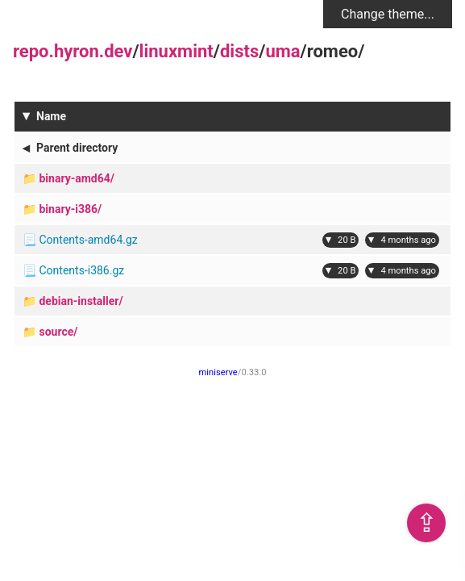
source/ (58, 331)
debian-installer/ (80, 301)
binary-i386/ (70, 209)
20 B (346, 240)
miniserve (218, 372)
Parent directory (77, 147)
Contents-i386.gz (81, 270)
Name (51, 116)
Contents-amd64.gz (88, 239)
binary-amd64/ (76, 178)
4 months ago (408, 240)
